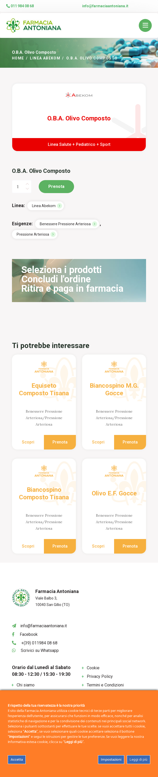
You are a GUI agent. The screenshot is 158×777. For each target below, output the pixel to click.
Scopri (28, 442)
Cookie (93, 667)
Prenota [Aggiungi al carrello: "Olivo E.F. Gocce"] (130, 546)
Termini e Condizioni (105, 685)
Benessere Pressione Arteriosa (65, 224)
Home (18, 58)
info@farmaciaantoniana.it (105, 6)
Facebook (29, 634)
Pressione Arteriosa (33, 234)
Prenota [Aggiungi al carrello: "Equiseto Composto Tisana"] (60, 442)
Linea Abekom (45, 58)
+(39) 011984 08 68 (39, 642)
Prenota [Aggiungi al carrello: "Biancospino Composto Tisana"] (60, 546)
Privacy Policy (100, 676)
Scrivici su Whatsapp (40, 650)
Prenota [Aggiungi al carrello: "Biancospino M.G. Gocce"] (130, 442)
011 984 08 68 (20, 6)
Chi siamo (26, 685)
